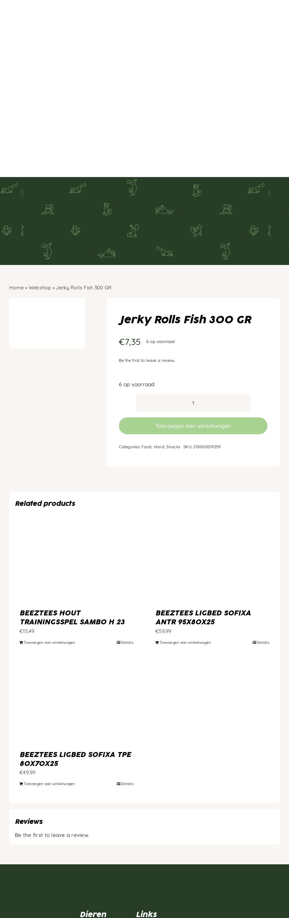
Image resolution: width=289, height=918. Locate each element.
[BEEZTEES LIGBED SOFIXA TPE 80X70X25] (76, 657)
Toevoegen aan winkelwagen (193, 379)
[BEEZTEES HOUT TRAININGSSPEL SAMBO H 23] (76, 515)
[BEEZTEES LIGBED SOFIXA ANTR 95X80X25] (212, 515)
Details (127, 596)
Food (146, 400)
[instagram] (24, 881)
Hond (159, 400)
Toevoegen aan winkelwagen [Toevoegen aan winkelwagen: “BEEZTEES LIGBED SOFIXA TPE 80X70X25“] (49, 737)
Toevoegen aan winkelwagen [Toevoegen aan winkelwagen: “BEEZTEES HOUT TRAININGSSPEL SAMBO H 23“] (49, 596)
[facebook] (12, 881)
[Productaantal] (193, 356)
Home (16, 241)
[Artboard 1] (44, 830)
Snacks (173, 400)
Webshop (40, 241)
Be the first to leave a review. (147, 314)
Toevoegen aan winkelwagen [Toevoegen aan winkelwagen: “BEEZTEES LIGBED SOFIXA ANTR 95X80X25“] (185, 596)
